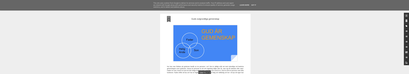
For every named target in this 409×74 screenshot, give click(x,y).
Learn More (244, 5)
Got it (253, 5)
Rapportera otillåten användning (216, 72)
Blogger (206, 72)
